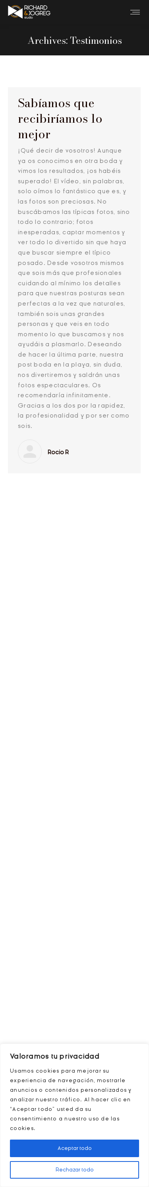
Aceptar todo (75, 1148)
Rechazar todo (75, 1170)
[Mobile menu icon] (135, 12)
